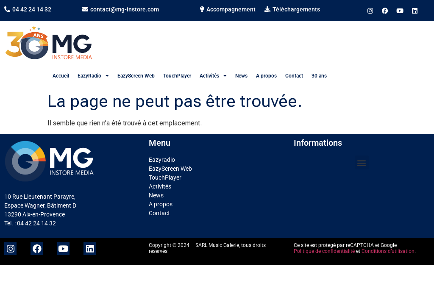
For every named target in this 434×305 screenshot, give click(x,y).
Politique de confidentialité (324, 251)
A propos (266, 76)
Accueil (61, 76)
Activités (213, 76)
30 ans (319, 76)
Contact (294, 76)
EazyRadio (93, 76)
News (241, 76)
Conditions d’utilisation (388, 251)
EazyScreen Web (136, 76)
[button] (362, 162)
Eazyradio (162, 159)
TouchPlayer (177, 76)
